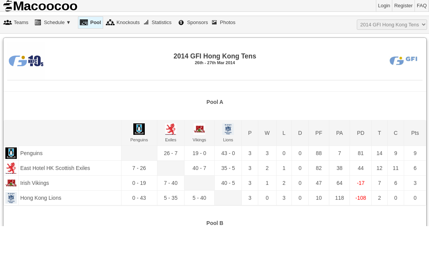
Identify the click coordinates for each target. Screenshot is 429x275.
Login (384, 5)
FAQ (422, 5)
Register (403, 5)
